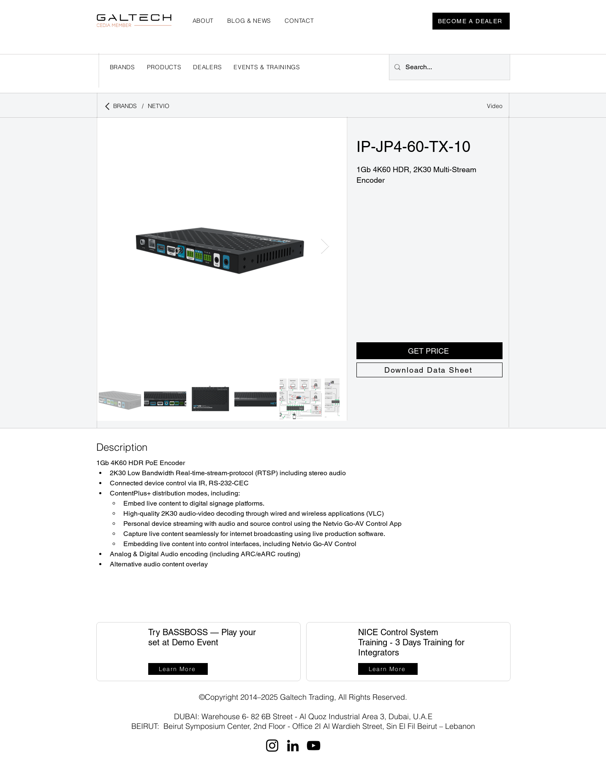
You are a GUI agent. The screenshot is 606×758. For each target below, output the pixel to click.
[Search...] (448, 67)
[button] (207, 67)
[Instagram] (272, 745)
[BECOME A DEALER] (471, 21)
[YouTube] (313, 745)
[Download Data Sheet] (429, 370)
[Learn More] (178, 669)
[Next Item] (325, 246)
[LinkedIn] (293, 745)
